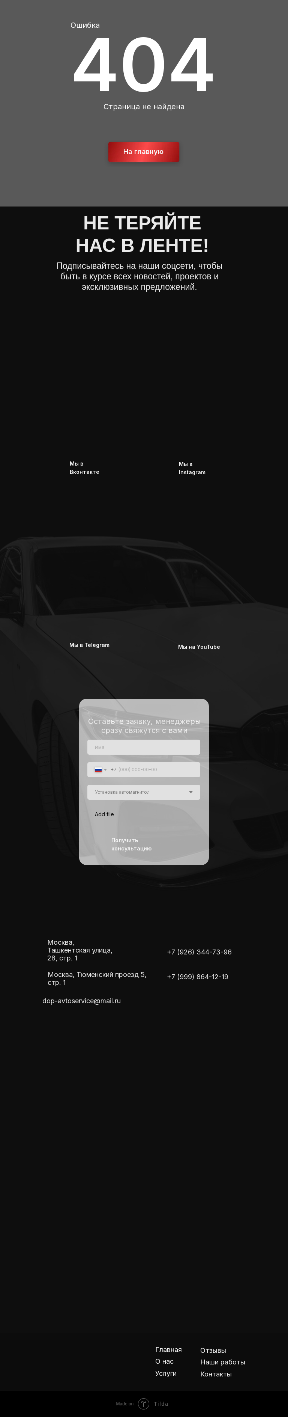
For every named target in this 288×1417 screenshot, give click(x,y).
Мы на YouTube (199, 647)
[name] (143, 747)
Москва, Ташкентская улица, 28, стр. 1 (79, 950)
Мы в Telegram (89, 645)
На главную (143, 151)
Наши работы (222, 1362)
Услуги (166, 1373)
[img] (129, 363)
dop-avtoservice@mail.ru (81, 1001)
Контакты (216, 1374)
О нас (164, 1361)
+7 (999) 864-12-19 (197, 977)
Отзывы (213, 1350)
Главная (168, 1350)
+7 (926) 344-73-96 (199, 952)
